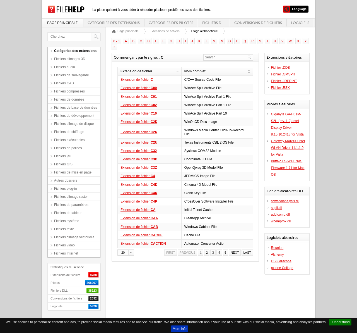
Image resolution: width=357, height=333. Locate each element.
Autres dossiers (65, 180)
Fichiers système (66, 221)
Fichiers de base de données (75, 108)
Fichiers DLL (213, 23)
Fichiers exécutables (69, 140)
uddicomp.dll (280, 215)
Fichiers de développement (74, 116)
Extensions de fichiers (165, 31)
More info (180, 329)
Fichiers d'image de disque (74, 124)
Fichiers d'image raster (71, 197)
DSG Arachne (281, 261)
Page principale (62, 23)
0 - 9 (117, 41)
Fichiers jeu (62, 156)
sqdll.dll (276, 208)
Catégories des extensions (114, 23)
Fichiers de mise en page (72, 172)
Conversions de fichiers (258, 23)
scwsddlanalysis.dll (285, 201)
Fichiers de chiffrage (69, 132)
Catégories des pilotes (171, 23)
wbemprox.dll (281, 221)
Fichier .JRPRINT (284, 81)
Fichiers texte (64, 229)
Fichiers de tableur (68, 213)
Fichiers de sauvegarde (71, 75)
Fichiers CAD (64, 83)
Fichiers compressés (69, 91)
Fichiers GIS (63, 164)
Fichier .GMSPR (283, 74)
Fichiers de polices (68, 148)
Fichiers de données (69, 99)
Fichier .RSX (280, 88)
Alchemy (277, 254)
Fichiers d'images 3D (69, 59)
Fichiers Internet (66, 253)
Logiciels (300, 23)
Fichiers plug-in (65, 189)
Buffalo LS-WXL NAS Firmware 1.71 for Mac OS (288, 168)
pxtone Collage (282, 268)
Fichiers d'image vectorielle (74, 237)
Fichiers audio (64, 67)
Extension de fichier (136, 80)
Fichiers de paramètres (71, 205)
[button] (125, 252)
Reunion (277, 248)
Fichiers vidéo (64, 245)
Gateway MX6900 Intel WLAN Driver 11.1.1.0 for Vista (288, 147)
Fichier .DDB (280, 68)
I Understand (340, 322)
